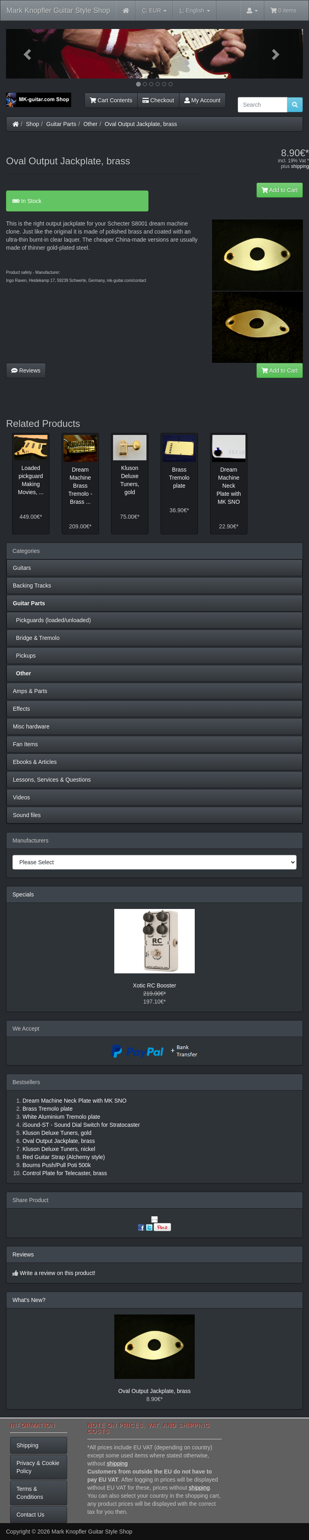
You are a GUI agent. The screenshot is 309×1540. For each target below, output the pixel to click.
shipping (300, 166)
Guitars (22, 568)
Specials (23, 894)
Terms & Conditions (29, 1493)
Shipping (27, 1445)
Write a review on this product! (57, 1273)
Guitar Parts (61, 124)
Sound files (27, 815)
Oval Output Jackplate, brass (141, 124)
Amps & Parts (30, 691)
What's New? (28, 1300)
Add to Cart (280, 190)
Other (91, 124)
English (194, 10)
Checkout (158, 100)
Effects (21, 709)
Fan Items (25, 744)
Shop (32, 124)
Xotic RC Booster (154, 985)
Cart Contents (111, 100)
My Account (202, 100)
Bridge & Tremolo (36, 638)
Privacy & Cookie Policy (38, 1467)
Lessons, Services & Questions (52, 779)
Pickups (24, 655)
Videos (21, 797)
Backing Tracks (32, 585)
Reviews (26, 370)
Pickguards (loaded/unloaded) (52, 620)
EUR (154, 10)
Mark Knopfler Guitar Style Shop (58, 10)
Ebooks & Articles (35, 762)
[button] (28, 54)
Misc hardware (31, 726)
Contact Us (30, 1514)
